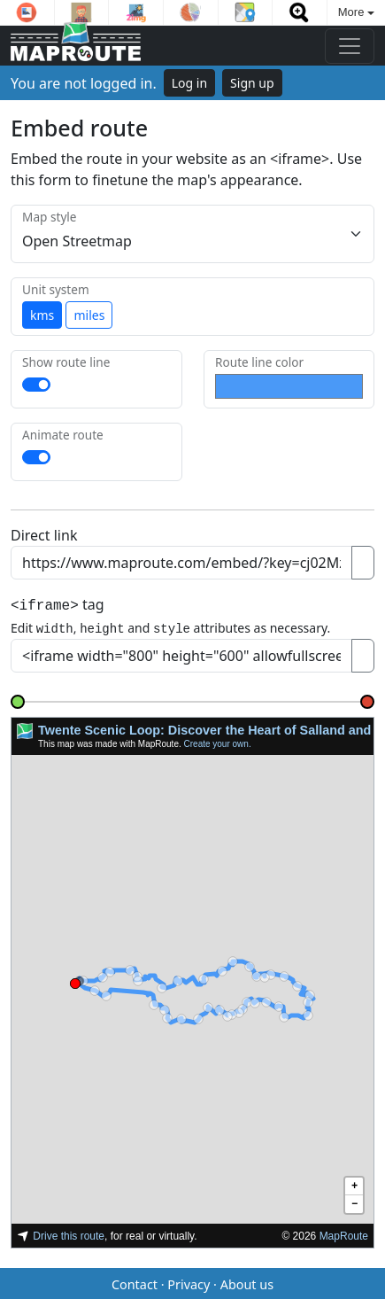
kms (42, 315)
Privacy (188, 1281)
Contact (135, 1281)
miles (88, 315)
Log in (189, 82)
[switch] (36, 384)
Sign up (251, 82)
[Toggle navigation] (349, 46)
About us (246, 1281)
